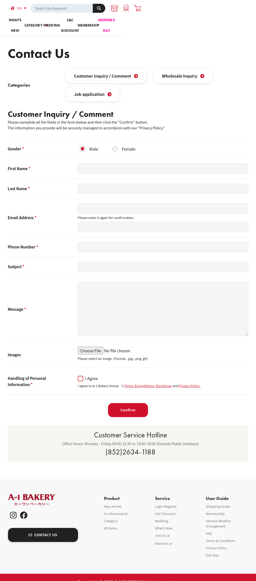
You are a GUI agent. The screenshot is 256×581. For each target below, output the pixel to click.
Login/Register (166, 498)
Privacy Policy (216, 539)
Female (129, 140)
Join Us (160, 527)
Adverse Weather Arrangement (218, 515)
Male (93, 140)
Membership (187, 22)
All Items (110, 519)
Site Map (212, 546)
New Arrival (112, 498)
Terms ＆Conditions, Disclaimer (148, 377)
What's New (164, 519)
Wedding (108, 22)
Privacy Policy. (190, 377)
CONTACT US (42, 526)
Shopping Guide (218, 498)
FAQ (209, 525)
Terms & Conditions (220, 532)
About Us (162, 535)
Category (69, 22)
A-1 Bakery (38, 491)
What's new (29, 22)
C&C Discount (147, 22)
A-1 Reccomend (116, 505)
